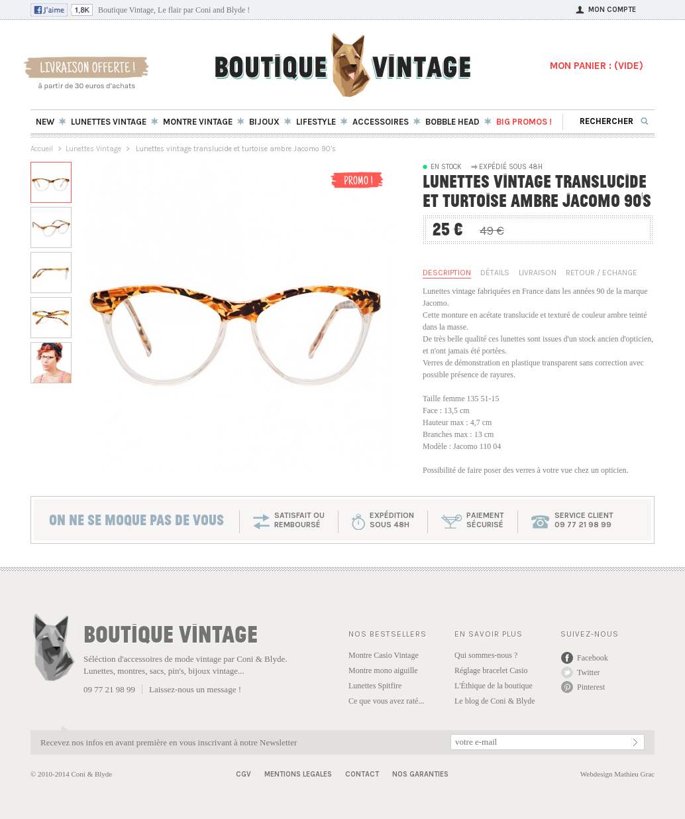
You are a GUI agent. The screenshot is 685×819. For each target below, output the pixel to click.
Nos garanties (420, 774)
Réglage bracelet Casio (491, 670)
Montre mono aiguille (383, 670)
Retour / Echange (601, 272)
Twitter (588, 672)
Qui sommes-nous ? (485, 655)
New (45, 122)
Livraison (537, 272)
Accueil (41, 149)
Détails (494, 272)
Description (447, 272)
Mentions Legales (298, 774)
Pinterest (591, 687)
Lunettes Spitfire (374, 685)
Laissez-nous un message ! (195, 689)
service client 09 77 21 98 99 (583, 520)
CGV (243, 774)
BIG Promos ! (524, 122)
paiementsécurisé (485, 520)
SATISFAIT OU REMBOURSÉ (299, 520)
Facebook (592, 657)
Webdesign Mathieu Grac (617, 774)
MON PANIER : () (596, 66)
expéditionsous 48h (392, 520)
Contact (362, 774)
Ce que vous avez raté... (386, 701)
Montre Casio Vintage (383, 655)
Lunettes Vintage (93, 149)
